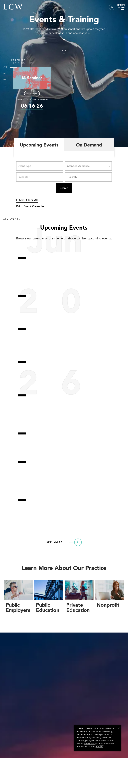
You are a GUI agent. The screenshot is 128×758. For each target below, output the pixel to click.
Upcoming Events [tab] (39, 145)
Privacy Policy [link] (90, 743)
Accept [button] (99, 746)
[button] (118, 728)
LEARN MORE (32, 94)
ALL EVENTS (11, 219)
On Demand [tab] (89, 145)
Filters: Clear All (27, 200)
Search (64, 188)
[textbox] (25, 166)
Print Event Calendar (30, 206)
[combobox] (39, 166)
